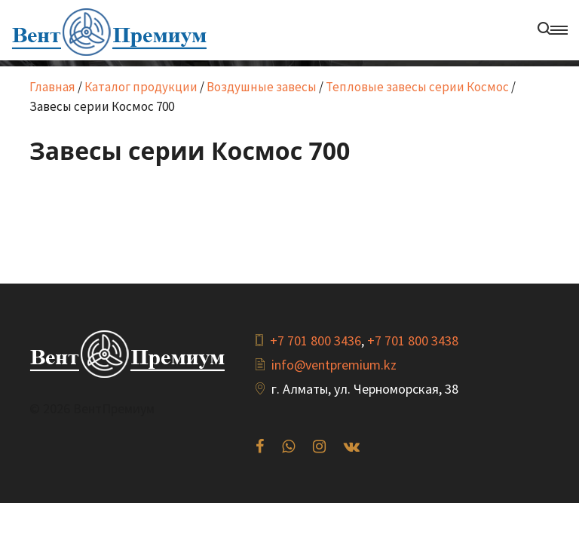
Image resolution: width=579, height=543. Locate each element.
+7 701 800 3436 (315, 340)
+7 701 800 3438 (412, 340)
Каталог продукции (141, 86)
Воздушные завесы (262, 86)
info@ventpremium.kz (334, 364)
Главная (52, 86)
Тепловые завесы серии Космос (417, 86)
